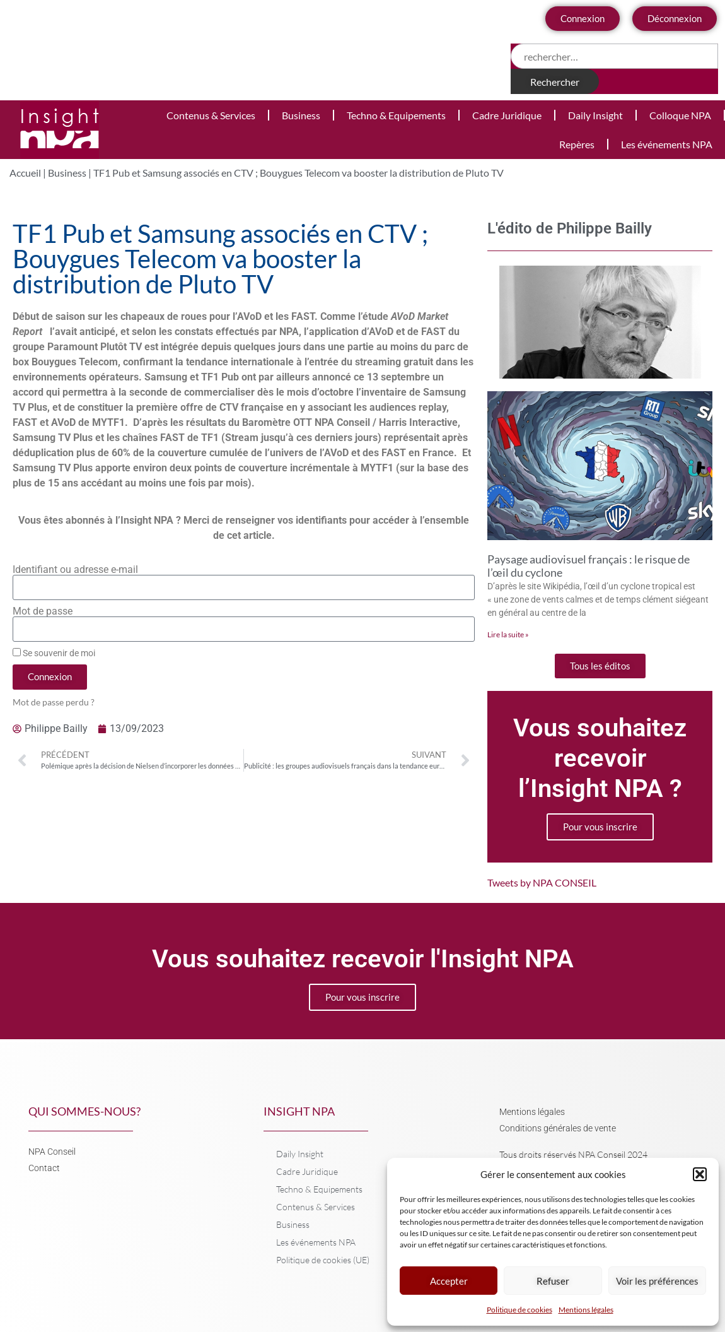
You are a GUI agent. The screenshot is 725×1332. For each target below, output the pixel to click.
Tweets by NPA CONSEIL (541, 882)
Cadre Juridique (507, 115)
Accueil (25, 173)
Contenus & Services (210, 115)
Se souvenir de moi (54, 653)
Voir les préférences (657, 1281)
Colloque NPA (680, 115)
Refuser (552, 1281)
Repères (576, 144)
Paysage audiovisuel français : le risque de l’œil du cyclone (588, 566)
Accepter (449, 1281)
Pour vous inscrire (600, 826)
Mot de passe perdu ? (54, 702)
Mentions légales (586, 1309)
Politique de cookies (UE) (322, 1259)
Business (301, 115)
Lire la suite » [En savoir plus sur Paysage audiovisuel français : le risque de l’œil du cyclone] (508, 634)
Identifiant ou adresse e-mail (75, 570)
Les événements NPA (666, 144)
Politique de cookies (519, 1309)
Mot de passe (42, 611)
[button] (699, 1174)
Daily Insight (595, 115)
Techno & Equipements (396, 115)
